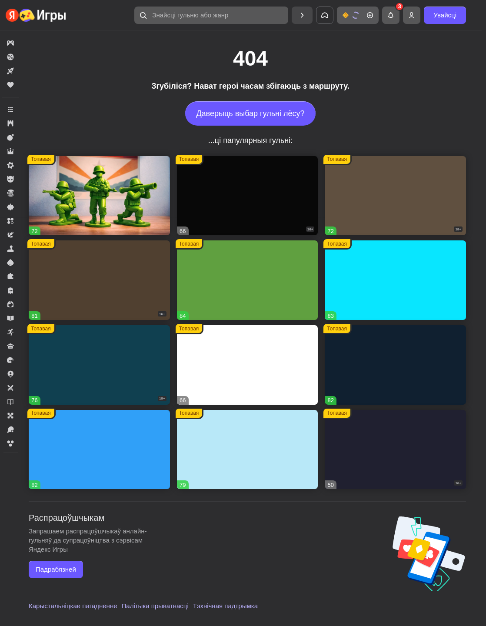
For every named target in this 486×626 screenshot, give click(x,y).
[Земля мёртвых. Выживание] (395, 196)
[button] (211, 15)
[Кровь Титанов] (99, 365)
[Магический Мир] (247, 365)
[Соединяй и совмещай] (247, 449)
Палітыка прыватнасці (155, 605)
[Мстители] (247, 196)
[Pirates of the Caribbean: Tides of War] (395, 449)
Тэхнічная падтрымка (225, 605)
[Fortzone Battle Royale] (247, 280)
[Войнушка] (99, 196)
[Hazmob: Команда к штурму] (99, 280)
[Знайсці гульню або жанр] (211, 15)
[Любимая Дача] (395, 365)
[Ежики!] (395, 280)
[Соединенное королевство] (99, 449)
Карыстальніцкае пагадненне (73, 605)
